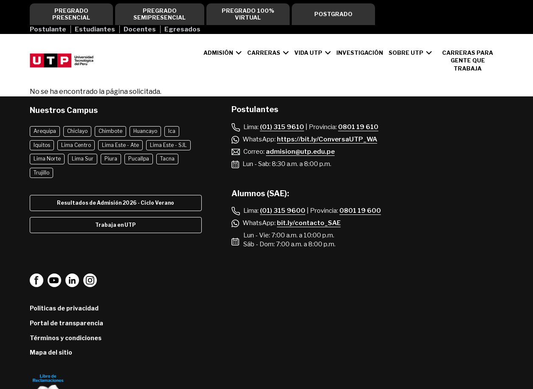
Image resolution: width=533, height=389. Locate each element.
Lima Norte (47, 158)
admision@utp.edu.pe (300, 151)
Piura (110, 158)
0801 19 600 (360, 210)
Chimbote (110, 131)
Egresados (182, 29)
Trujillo (41, 172)
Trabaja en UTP (115, 225)
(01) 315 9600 (282, 210)
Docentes (140, 29)
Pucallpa (138, 158)
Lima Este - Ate (120, 145)
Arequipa (45, 131)
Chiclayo (77, 131)
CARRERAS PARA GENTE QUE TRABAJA (467, 60)
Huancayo (145, 131)
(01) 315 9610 (282, 127)
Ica (171, 131)
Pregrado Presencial (71, 14)
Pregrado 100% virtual (248, 14)
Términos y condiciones (66, 337)
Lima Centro (76, 145)
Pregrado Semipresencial (159, 14)
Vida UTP (308, 52)
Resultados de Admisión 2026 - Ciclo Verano (115, 203)
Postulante (48, 29)
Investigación (359, 52)
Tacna (167, 158)
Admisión (218, 52)
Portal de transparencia (66, 323)
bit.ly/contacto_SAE (309, 223)
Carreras (263, 52)
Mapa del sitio (51, 352)
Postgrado (333, 14)
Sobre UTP (406, 52)
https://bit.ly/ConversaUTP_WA (327, 139)
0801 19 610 (358, 127)
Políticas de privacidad (64, 308)
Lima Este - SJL (168, 145)
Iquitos (42, 145)
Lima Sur (82, 158)
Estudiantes (95, 29)
